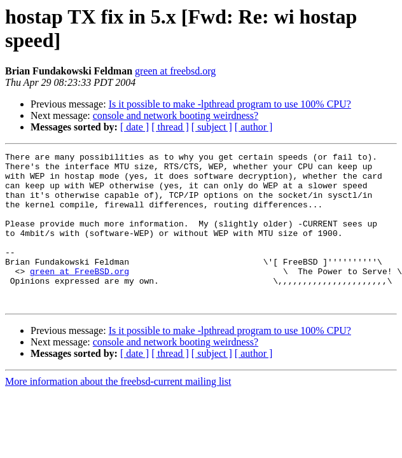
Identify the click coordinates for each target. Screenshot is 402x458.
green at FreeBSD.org (79, 296)
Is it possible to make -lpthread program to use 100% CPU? (230, 104)
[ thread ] (170, 126)
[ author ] (254, 126)
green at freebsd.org (175, 71)
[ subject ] (211, 126)
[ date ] (134, 126)
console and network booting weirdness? (175, 115)
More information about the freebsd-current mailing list (118, 411)
